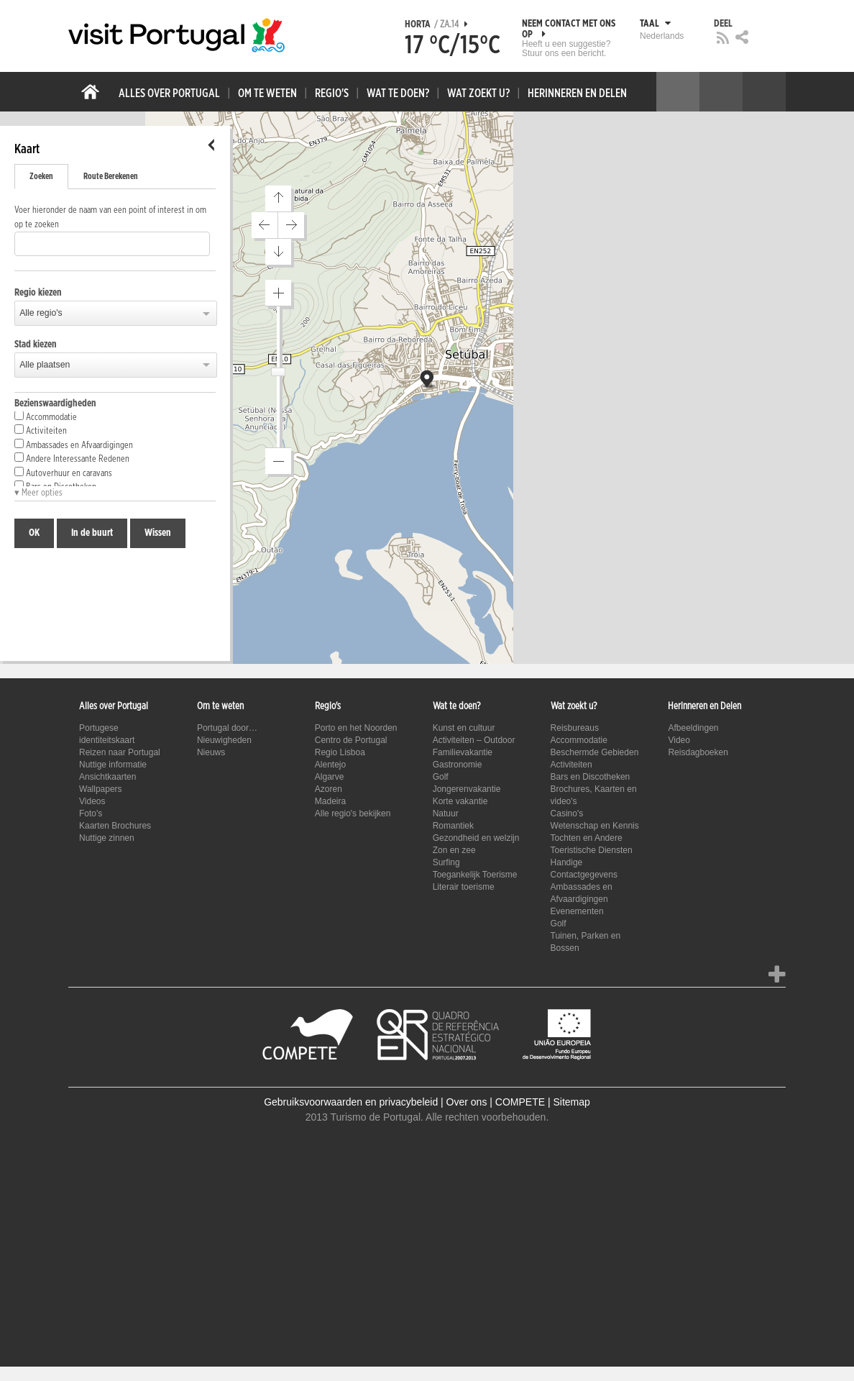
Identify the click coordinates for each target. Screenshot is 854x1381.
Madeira (330, 801)
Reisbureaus (575, 728)
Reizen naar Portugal (119, 752)
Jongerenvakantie (467, 789)
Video (678, 740)
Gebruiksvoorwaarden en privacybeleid (351, 1102)
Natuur (446, 813)
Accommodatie (45, 416)
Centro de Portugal (351, 740)
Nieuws (211, 752)
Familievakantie (462, 752)
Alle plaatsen (44, 365)
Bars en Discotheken (590, 777)
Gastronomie (457, 765)
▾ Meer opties (38, 493)
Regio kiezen (38, 293)
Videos (92, 801)
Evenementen (577, 911)
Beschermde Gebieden (595, 752)
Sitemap (571, 1102)
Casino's (567, 813)
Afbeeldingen (693, 728)
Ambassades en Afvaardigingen (73, 444)
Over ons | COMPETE (495, 1102)
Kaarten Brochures (115, 826)
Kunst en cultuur (464, 728)
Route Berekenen (110, 176)
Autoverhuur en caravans (63, 472)
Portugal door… (227, 728)
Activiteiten (40, 430)
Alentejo (330, 765)
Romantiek (453, 826)
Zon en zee (454, 850)
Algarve (329, 777)
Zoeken (41, 176)
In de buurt (92, 533)
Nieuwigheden (224, 740)
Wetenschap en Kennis (595, 826)
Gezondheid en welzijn (476, 838)
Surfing (446, 862)
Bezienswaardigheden (55, 403)
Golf (441, 777)
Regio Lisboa (340, 752)
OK (34, 533)
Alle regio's (41, 313)
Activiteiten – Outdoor (474, 740)
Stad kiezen (35, 344)
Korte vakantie (460, 801)
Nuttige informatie (113, 765)
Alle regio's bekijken (353, 813)
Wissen (157, 533)
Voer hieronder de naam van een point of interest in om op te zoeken (110, 217)
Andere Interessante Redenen (71, 458)
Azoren (328, 789)
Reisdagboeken (697, 752)
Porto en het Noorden (356, 728)
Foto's (90, 813)
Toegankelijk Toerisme (475, 875)
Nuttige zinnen (106, 838)
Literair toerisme (464, 887)
